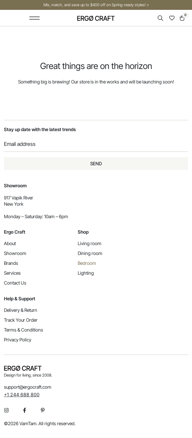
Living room (89, 243)
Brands (11, 263)
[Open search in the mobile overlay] (161, 18)
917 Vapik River (18, 197)
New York (13, 204)
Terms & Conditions (23, 330)
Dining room (90, 253)
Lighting (86, 273)
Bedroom (87, 263)
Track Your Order (21, 320)
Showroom (15, 253)
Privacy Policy (17, 339)
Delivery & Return (20, 310)
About (10, 243)
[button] (34, 18)
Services (12, 273)
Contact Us (15, 283)
